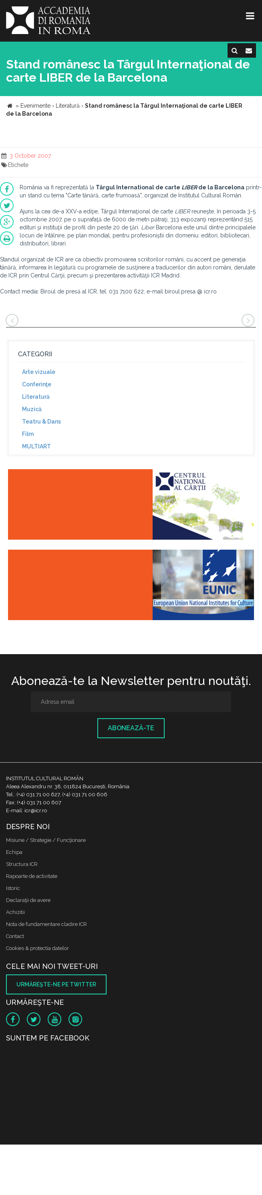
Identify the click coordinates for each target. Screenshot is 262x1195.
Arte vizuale (38, 372)
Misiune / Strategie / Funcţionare (46, 840)
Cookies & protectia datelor (37, 948)
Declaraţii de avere (28, 900)
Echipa (14, 852)
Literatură (36, 397)
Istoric (13, 888)
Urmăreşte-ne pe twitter (56, 984)
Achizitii (15, 912)
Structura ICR (22, 864)
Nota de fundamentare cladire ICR (46, 924)
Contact (15, 936)
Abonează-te (131, 728)
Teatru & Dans (41, 421)
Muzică (32, 409)
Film (28, 434)
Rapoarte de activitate (31, 876)
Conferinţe (36, 384)
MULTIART (36, 446)
